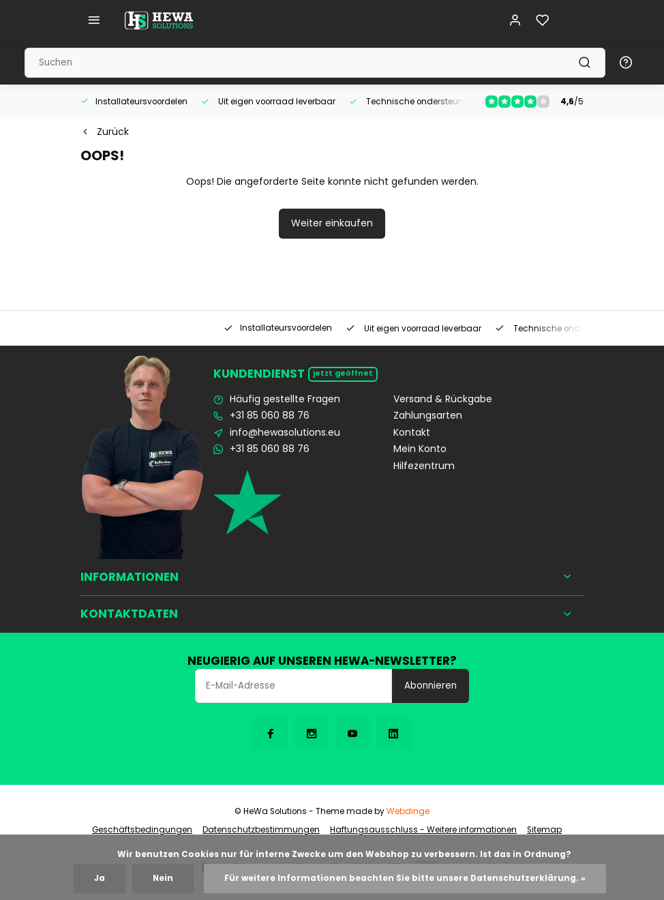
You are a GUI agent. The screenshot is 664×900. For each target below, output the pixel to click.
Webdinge (408, 811)
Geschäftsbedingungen (142, 829)
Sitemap (544, 829)
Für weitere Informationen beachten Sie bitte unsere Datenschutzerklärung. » (405, 878)
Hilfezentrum (424, 466)
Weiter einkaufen (332, 223)
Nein (163, 878)
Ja (99, 878)
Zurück (104, 131)
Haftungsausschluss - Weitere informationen (423, 829)
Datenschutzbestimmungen (261, 829)
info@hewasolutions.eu (285, 432)
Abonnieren (430, 685)
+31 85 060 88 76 (270, 415)
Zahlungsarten (427, 415)
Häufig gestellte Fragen (285, 399)
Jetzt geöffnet (343, 373)
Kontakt (411, 432)
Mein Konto (420, 448)
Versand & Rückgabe (442, 399)
